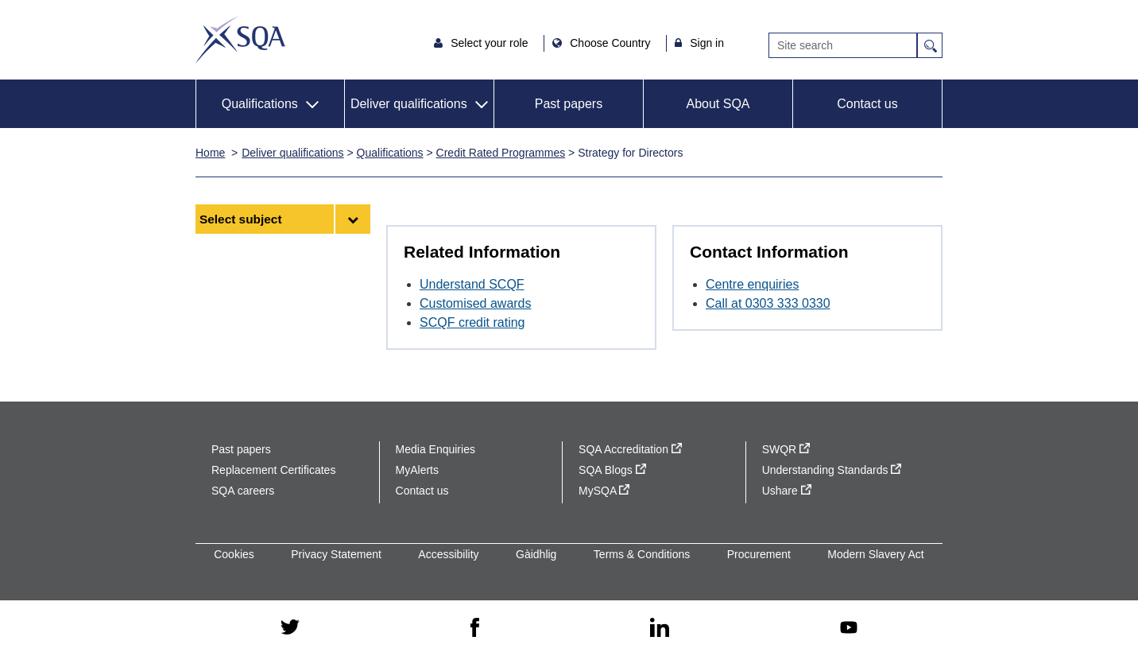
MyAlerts (417, 470)
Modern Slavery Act (875, 554)
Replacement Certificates (273, 470)
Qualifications (390, 152)
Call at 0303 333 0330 (768, 303)
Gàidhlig (536, 554)
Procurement (759, 554)
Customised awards (476, 303)
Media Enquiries (435, 449)
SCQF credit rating (472, 322)
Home (210, 152)
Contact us (867, 104)
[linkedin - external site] (659, 628)
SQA (240, 40)
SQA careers (242, 490)
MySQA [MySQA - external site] (604, 490)
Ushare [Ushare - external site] (786, 490)
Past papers (568, 104)
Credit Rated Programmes (501, 152)
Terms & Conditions (642, 554)
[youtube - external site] (848, 628)
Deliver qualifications (292, 152)
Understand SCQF (472, 284)
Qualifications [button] (260, 104)
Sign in (707, 43)
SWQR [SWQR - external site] (786, 449)
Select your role (491, 43)
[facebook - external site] (474, 628)
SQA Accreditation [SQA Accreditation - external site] (630, 449)
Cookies (234, 554)
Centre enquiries (752, 284)
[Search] (842, 45)
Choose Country (611, 43)
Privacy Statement (336, 554)
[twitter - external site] (290, 628)
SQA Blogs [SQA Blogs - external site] (612, 470)
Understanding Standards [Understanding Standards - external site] (832, 470)
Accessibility (448, 554)
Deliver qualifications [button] (408, 104)
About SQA (717, 104)
